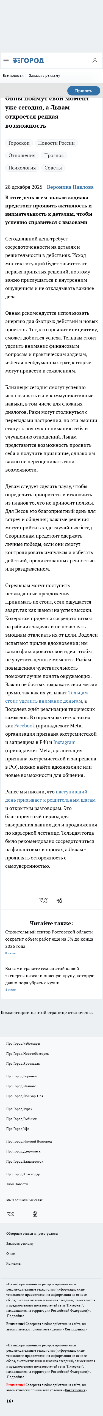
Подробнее (15, 1316)
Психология (22, 167)
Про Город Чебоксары (23, 1043)
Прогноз (54, 155)
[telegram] (61, 900)
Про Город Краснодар (23, 1174)
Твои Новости (17, 1184)
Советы (53, 167)
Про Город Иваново (21, 1086)
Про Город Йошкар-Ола (24, 1096)
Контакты (13, 1263)
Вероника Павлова (70, 186)
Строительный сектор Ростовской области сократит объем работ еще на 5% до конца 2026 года (51, 943)
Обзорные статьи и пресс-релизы (32, 1233)
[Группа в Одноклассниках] (35, 1214)
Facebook (24, 725)
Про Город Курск (19, 1109)
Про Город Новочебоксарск (27, 1053)
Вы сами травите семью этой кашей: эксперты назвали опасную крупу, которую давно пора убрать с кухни (51, 979)
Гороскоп (19, 142)
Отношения (22, 155)
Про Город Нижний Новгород (29, 1141)
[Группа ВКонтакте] (10, 1214)
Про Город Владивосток (24, 1161)
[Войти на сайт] (94, 60)
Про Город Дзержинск (23, 1151)
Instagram (64, 742)
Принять (83, 90)
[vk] (44, 900)
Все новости (13, 75)
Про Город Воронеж (21, 1076)
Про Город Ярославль (23, 1063)
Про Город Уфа (17, 1129)
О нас (10, 1253)
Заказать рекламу (44, 75)
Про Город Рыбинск (21, 1119)
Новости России (56, 142)
